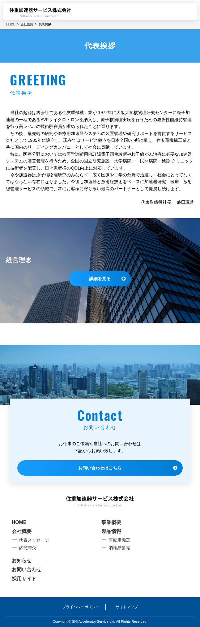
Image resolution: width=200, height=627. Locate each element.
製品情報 (111, 531)
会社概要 (22, 531)
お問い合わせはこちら (99, 467)
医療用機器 (119, 540)
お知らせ (22, 560)
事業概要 (111, 522)
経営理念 (27, 548)
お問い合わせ (26, 569)
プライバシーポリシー (80, 607)
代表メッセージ (34, 540)
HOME (19, 522)
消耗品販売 (119, 548)
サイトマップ (127, 607)
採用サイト (24, 578)
